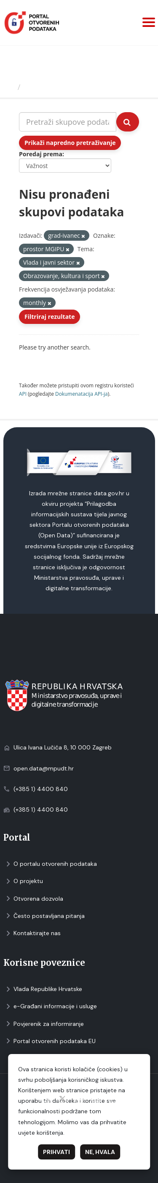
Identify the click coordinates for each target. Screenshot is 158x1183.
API (23, 393)
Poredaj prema (40, 154)
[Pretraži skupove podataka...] (67, 121)
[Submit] (127, 121)
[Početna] (9, 87)
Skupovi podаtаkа (58, 87)
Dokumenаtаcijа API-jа (81, 393)
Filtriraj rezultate (49, 317)
